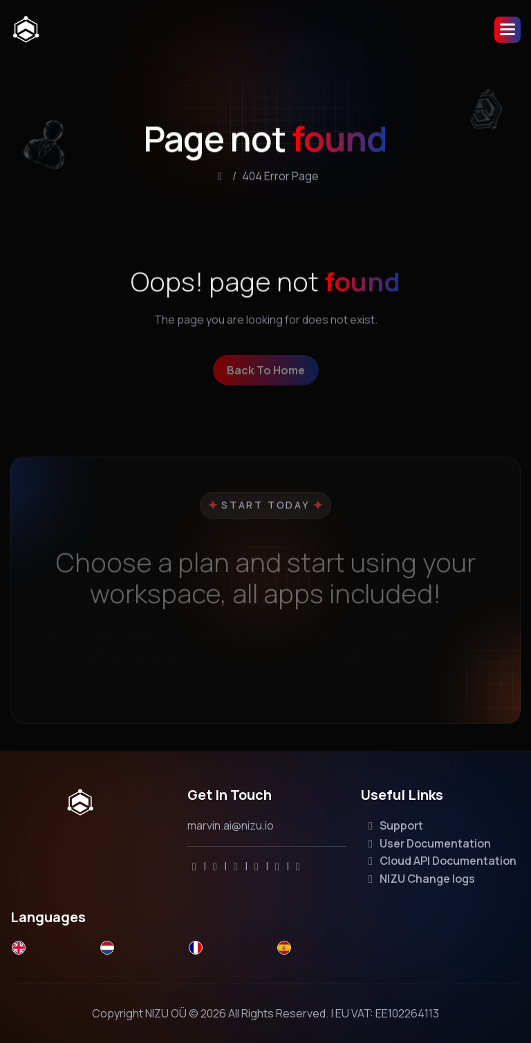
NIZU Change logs (419, 878)
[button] (507, 30)
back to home (266, 379)
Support (393, 825)
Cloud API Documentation (440, 860)
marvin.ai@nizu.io (230, 825)
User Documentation (427, 843)
